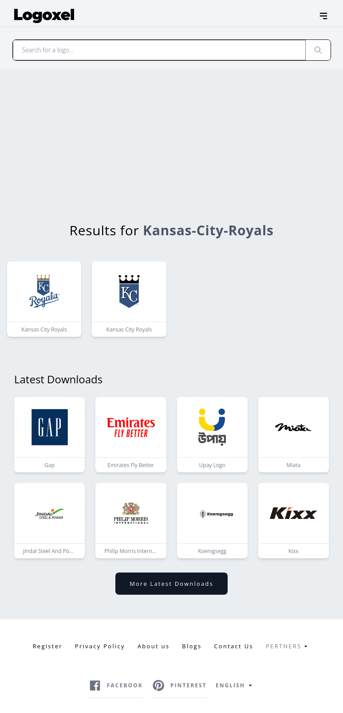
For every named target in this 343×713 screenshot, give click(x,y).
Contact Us (233, 646)
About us (154, 646)
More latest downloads (171, 584)
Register (48, 646)
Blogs (191, 646)
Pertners (288, 646)
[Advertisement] (171, 136)
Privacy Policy (100, 646)
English (235, 685)
